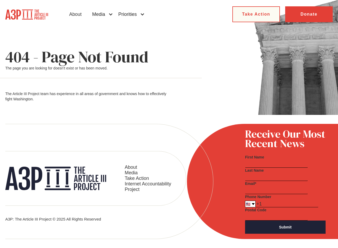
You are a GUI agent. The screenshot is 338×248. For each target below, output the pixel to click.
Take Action (256, 14)
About (75, 14)
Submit (285, 227)
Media (131, 172)
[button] (103, 14)
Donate (309, 14)
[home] (26, 15)
